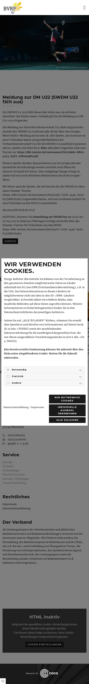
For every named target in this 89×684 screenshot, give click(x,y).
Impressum (37, 407)
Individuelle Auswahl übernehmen (67, 410)
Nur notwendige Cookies (67, 399)
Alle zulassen (67, 420)
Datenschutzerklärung (16, 407)
